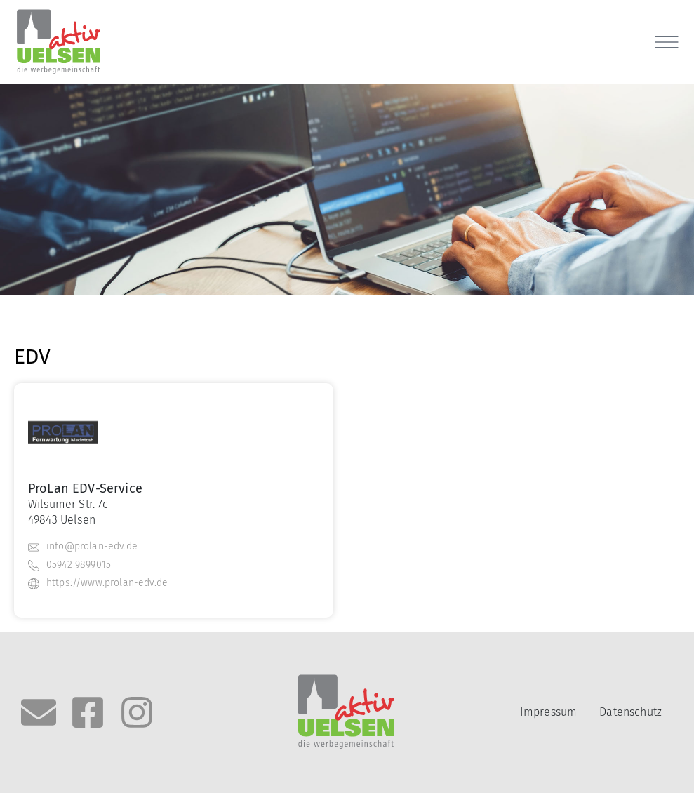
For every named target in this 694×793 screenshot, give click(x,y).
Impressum (548, 712)
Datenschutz (630, 712)
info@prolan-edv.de (92, 546)
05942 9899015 (78, 565)
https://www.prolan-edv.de (107, 583)
